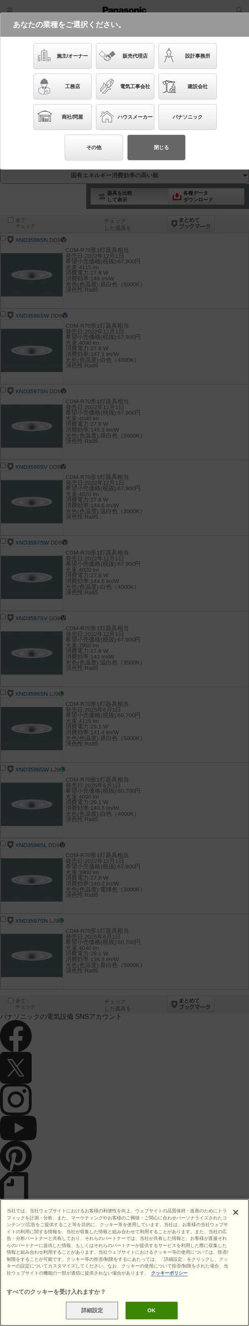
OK (151, 1310)
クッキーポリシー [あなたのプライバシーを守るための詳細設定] (169, 1272)
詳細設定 (92, 1310)
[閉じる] (235, 1212)
